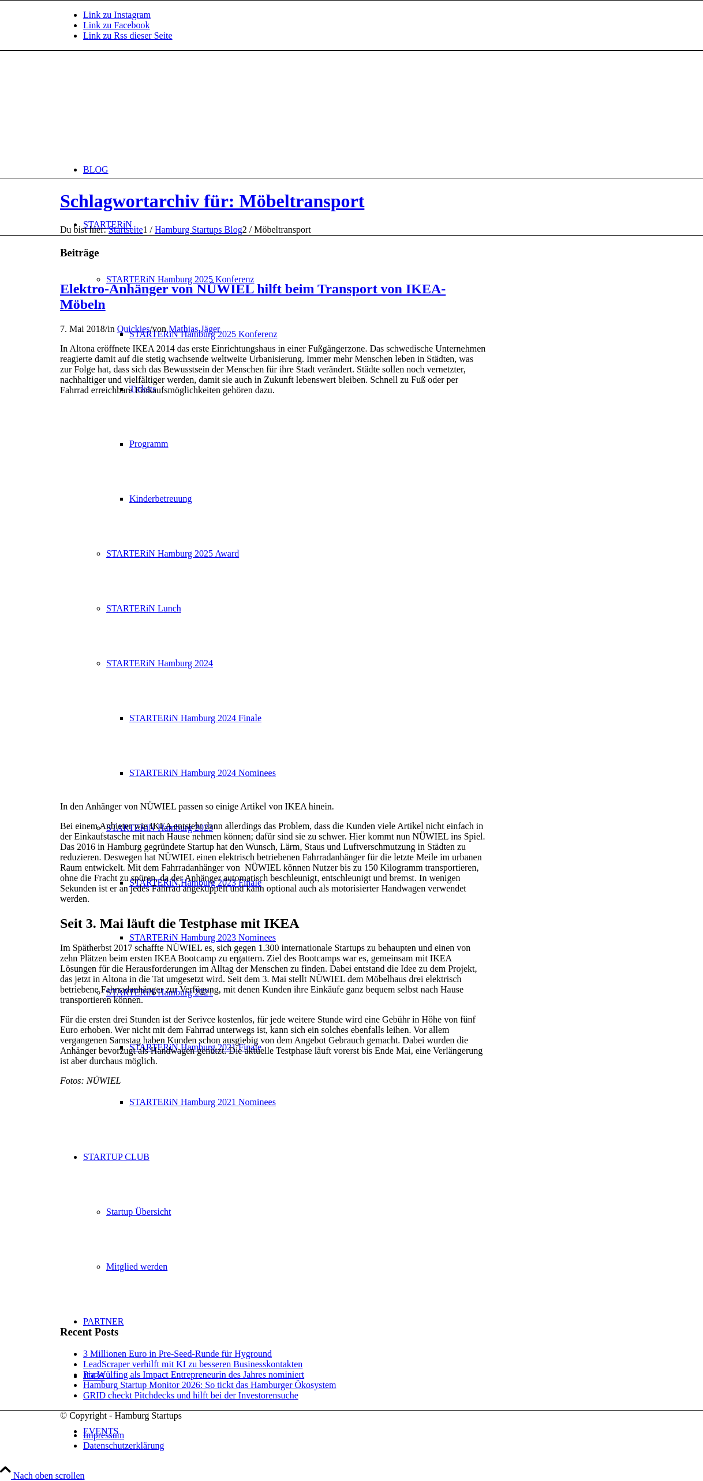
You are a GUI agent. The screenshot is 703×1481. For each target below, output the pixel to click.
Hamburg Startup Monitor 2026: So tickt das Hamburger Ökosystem (209, 1385)
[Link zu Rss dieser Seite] (128, 35)
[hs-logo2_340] (146, 105)
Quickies (133, 329)
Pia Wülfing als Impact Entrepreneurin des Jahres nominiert (193, 1374)
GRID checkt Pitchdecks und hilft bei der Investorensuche (190, 1395)
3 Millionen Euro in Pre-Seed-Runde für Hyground (177, 1354)
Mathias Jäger (194, 329)
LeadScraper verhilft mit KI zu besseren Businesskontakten (192, 1364)
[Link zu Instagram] (117, 15)
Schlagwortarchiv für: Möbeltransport (212, 201)
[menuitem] (363, 169)
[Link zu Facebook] (116, 25)
